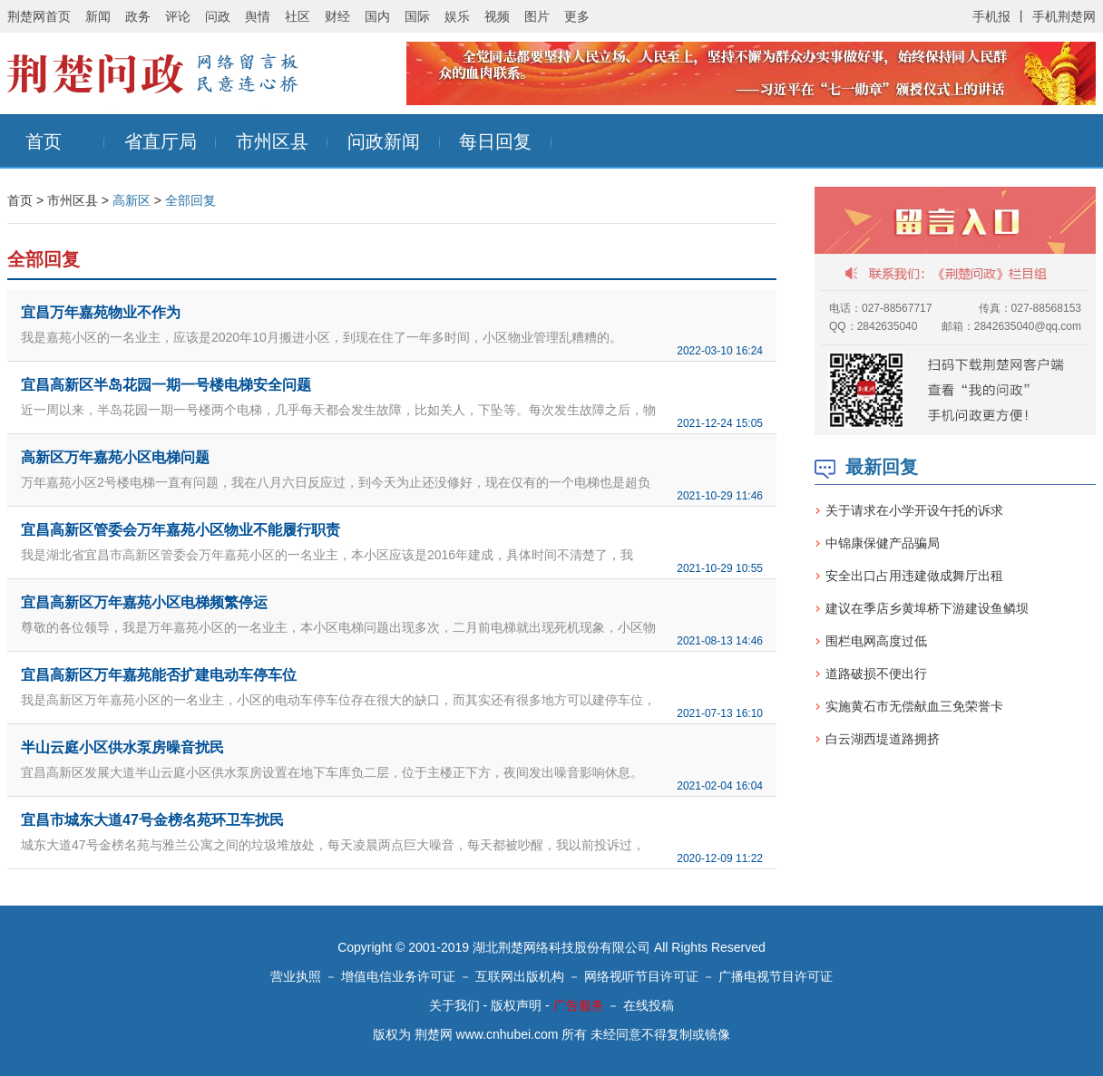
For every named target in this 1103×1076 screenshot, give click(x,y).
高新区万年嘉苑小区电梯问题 (115, 457)
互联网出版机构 (519, 976)
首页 (43, 141)
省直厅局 (160, 141)
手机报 (991, 16)
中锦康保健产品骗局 (882, 543)
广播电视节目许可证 (775, 976)
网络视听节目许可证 (641, 976)
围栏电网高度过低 (876, 641)
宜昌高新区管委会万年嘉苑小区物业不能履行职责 (180, 530)
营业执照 (295, 976)
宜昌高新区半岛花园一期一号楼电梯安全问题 (166, 385)
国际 (417, 16)
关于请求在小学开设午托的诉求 (914, 510)
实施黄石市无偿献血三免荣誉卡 (914, 706)
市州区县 (272, 141)
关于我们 (454, 1005)
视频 (497, 16)
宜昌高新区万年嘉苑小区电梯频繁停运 (144, 602)
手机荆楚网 (1064, 16)
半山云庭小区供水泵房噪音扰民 (122, 747)
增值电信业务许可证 (398, 976)
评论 (177, 16)
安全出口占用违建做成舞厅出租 (914, 575)
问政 (217, 16)
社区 (297, 16)
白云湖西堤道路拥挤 (882, 739)
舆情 (257, 16)
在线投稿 (648, 1005)
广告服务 (578, 1005)
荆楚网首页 (39, 16)
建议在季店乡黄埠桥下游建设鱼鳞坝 (927, 608)
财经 (337, 16)
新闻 (98, 16)
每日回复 (495, 141)
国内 (377, 16)
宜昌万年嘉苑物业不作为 (101, 312)
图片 (537, 16)
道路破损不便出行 (876, 673)
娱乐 (457, 16)
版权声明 (516, 1005)
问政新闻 (383, 141)
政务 (138, 16)
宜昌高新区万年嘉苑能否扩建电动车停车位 (159, 675)
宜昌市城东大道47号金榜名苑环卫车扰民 (152, 820)
